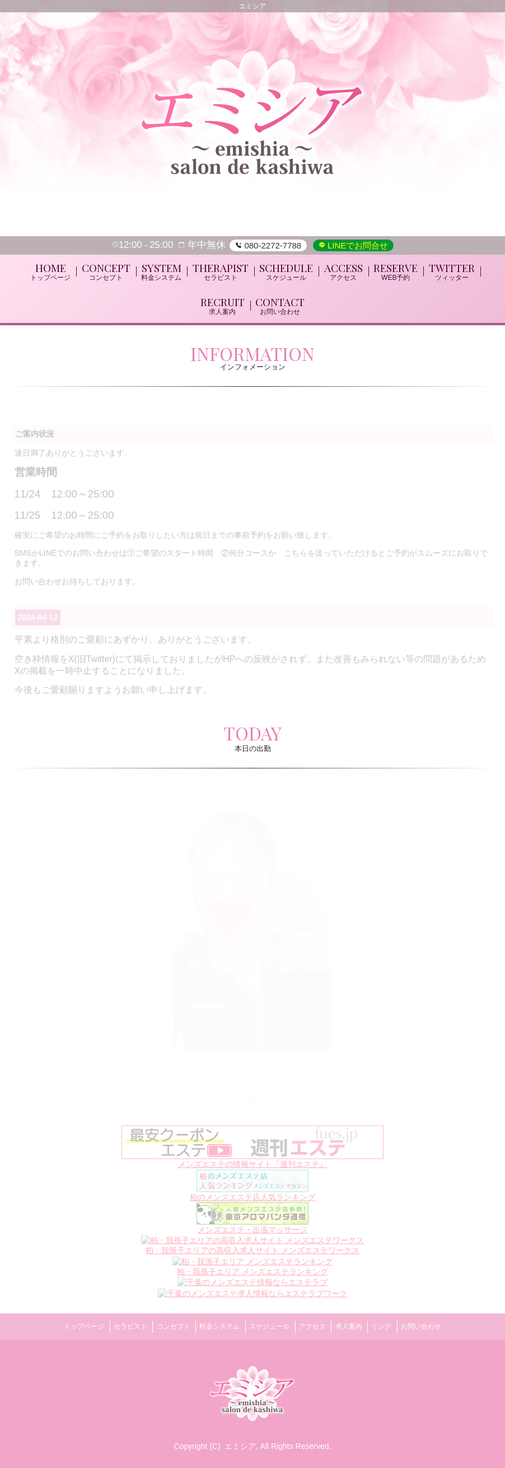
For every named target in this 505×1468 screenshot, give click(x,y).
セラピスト (112, 1330)
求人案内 (360, 1330)
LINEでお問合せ (357, 245)
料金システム (214, 1330)
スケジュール (269, 1330)
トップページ (60, 1330)
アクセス (318, 1330)
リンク (399, 1330)
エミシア (240, 1446)
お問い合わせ (444, 1330)
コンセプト (161, 1330)
